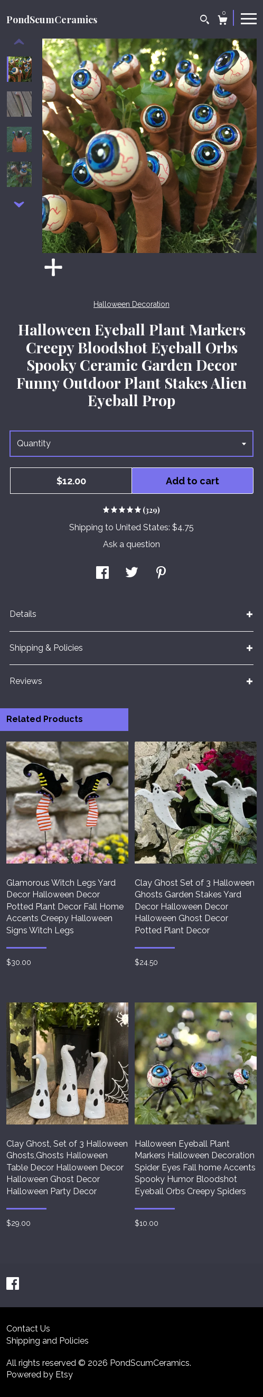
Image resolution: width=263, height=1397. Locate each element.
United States (142, 527)
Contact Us (28, 1329)
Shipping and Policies (47, 1341)
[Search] (204, 21)
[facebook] (12, 1285)
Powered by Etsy (39, 1375)
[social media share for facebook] (102, 573)
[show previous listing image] (19, 42)
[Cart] (223, 21)
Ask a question (131, 544)
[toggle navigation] (249, 18)
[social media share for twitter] (132, 573)
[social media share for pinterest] (161, 573)
